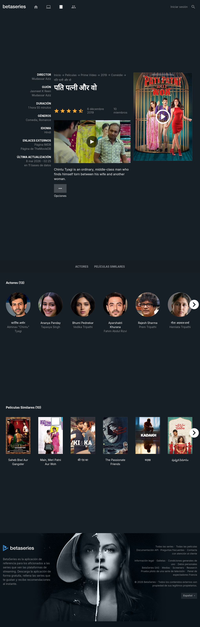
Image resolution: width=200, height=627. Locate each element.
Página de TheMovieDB (36, 148)
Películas (71, 75)
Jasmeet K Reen (40, 91)
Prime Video (88, 75)
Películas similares (109, 266)
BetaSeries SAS (150, 567)
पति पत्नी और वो (62, 80)
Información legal (144, 560)
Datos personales (187, 564)
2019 (104, 75)
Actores (81, 266)
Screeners (178, 567)
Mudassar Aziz (41, 78)
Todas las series (164, 546)
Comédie (117, 75)
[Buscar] (193, 7)
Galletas (160, 560)
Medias (166, 567)
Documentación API (147, 550)
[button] (18, 312)
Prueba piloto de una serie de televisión (163, 571)
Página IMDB (42, 144)
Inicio (57, 75)
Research (192, 567)
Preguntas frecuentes (172, 550)
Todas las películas (186, 546)
